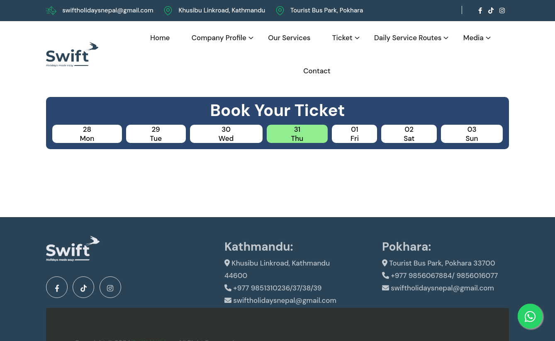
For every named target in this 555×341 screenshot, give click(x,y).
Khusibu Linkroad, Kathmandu (221, 10)
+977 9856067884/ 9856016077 (440, 283)
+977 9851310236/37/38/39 (272, 295)
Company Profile (219, 37)
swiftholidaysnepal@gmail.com (107, 10)
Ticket (342, 37)
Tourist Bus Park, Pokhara (326, 10)
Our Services (289, 37)
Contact (316, 70)
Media (473, 37)
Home (160, 37)
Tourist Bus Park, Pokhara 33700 (438, 271)
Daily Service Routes (408, 37)
